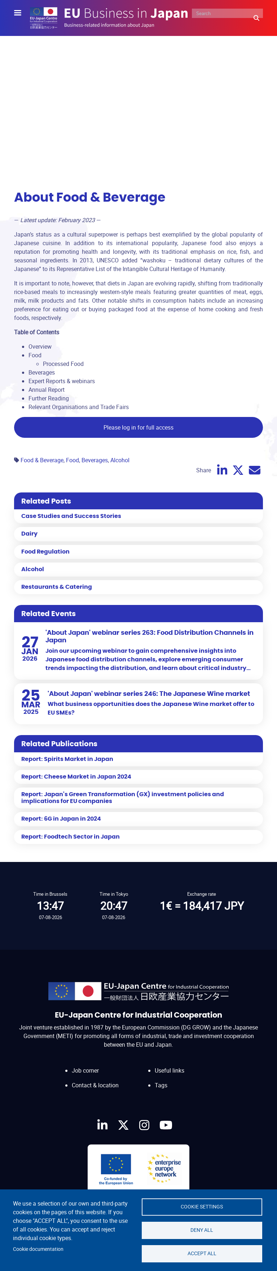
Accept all (202, 1253)
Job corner (85, 1070)
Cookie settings (202, 1206)
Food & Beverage (42, 460)
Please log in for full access (138, 427)
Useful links (169, 1070)
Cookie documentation (38, 1249)
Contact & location (95, 1085)
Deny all (201, 1230)
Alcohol (119, 460)
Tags (161, 1085)
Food (72, 460)
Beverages (95, 460)
